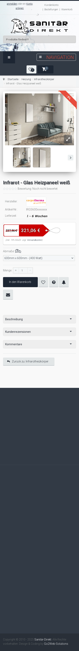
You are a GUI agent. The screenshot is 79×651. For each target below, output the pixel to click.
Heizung (26, 79)
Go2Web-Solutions (56, 643)
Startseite (12, 79)
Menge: (7, 270)
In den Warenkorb (20, 282)
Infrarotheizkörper (44, 79)
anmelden (12, 3)
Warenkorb (67, 9)
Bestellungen (51, 9)
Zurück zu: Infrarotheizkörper (27, 361)
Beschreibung (14, 319)
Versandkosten (34, 240)
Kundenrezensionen (18, 331)
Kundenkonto (51, 5)
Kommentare (13, 344)
